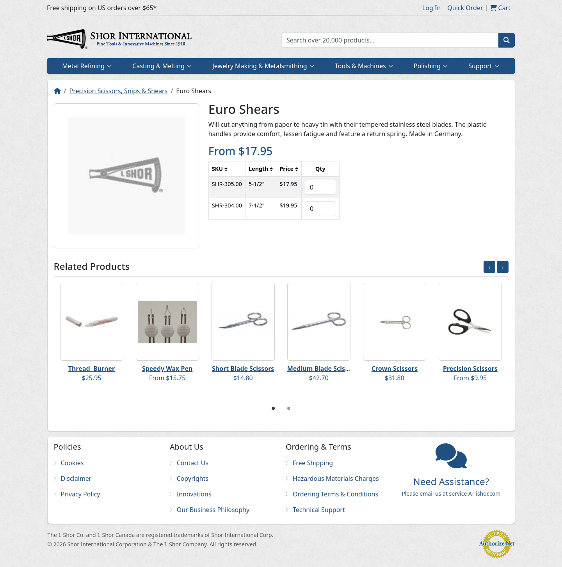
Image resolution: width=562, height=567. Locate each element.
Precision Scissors (470, 368)
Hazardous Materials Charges (336, 478)
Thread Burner (91, 368)
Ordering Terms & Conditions (335, 494)
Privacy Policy (80, 494)
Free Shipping (313, 463)
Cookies (72, 463)
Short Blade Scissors (243, 368)
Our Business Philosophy (213, 509)
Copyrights (192, 478)
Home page (121, 40)
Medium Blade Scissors (322, 368)
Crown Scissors (395, 368)
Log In (431, 8)
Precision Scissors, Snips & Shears (118, 91)
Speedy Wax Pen (167, 368)
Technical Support (319, 509)
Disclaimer (76, 478)
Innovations (194, 494)
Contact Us (192, 463)
